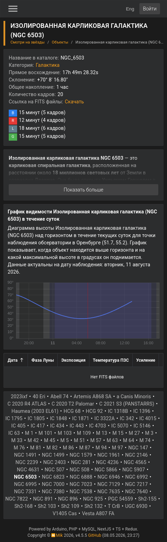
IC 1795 (14, 418)
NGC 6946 (108, 477)
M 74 (145, 440)
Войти (150, 8)
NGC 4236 (107, 462)
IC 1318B (118, 411)
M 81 (35, 447)
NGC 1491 (25, 455)
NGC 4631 (28, 469)
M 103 (65, 433)
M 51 (79, 440)
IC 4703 (97, 426)
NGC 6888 (81, 477)
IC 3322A (104, 418)
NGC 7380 (53, 491)
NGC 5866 (106, 469)
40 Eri (38, 396)
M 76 (19, 447)
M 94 (101, 447)
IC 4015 (148, 418)
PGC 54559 (120, 499)
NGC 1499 (53, 455)
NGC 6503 (25, 477)
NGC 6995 (25, 484)
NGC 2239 (26, 462)
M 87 (84, 447)
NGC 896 (68, 499)
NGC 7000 (53, 484)
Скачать (74, 101)
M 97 (117, 447)
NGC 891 (43, 499)
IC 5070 (119, 426)
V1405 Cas (65, 513)
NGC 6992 (136, 477)
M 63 (112, 440)
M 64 (128, 440)
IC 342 (127, 418)
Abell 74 (59, 396)
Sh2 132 (94, 506)
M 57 (95, 440)
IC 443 (77, 426)
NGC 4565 (135, 462)
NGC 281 (81, 462)
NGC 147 (138, 447)
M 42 (33, 440)
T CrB (114, 506)
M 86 (68, 447)
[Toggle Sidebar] (13, 9)
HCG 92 (94, 411)
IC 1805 (36, 418)
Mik (57, 535)
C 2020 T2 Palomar (73, 404)
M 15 (118, 433)
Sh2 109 (70, 506)
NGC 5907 (133, 469)
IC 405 (18, 426)
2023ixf (19, 396)
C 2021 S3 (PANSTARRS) (126, 404)
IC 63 (14, 433)
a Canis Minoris (134, 396)
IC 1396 (142, 411)
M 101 (45, 433)
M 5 (64, 440)
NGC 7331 (25, 491)
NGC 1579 (81, 455)
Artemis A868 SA (92, 396)
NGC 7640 (136, 491)
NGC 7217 (136, 484)
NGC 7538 (81, 491)
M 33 (16, 440)
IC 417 (38, 426)
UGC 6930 (136, 506)
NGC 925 (93, 499)
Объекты (60, 42)
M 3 (149, 433)
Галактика (47, 65)
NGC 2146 (136, 455)
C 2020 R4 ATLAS (27, 404)
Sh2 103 (47, 506)
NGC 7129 (108, 484)
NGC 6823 (53, 477)
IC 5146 (142, 426)
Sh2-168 (23, 506)
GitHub (94, 535)
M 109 (84, 433)
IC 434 (57, 426)
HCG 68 (72, 411)
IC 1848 (58, 418)
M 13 (101, 433)
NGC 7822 (16, 499)
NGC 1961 (108, 455)
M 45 (49, 440)
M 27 (134, 433)
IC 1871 (80, 418)
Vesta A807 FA (98, 513)
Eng (130, 8)
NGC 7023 (81, 484)
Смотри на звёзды (27, 42)
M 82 (52, 447)
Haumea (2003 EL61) (35, 411)
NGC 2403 (54, 462)
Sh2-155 (147, 499)
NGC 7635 (108, 491)
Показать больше (83, 190)
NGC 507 (55, 469)
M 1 (29, 433)
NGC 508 (79, 469)
